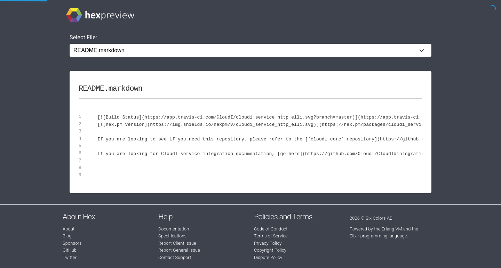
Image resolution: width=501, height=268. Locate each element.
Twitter (70, 257)
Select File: (83, 37)
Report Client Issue (177, 243)
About (68, 229)
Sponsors (72, 243)
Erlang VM (392, 229)
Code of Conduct (271, 229)
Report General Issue (179, 250)
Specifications (172, 235)
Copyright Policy (270, 250)
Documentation (173, 229)
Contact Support (174, 257)
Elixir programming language (378, 235)
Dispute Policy (268, 257)
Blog (67, 235)
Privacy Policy (267, 243)
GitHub (70, 250)
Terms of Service (271, 235)
